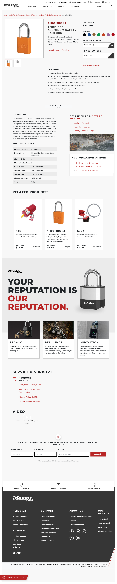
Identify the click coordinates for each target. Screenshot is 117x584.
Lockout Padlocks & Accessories (50, 15)
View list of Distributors (91, 65)
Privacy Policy (40, 564)
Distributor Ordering (17, 545)
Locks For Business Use (17, 15)
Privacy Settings (52, 564)
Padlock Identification (87, 163)
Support (47, 511)
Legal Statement (65, 564)
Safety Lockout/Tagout (85, 131)
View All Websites (105, 531)
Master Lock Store (20, 525)
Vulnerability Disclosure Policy (83, 564)
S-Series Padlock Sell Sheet (29, 397)
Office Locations (48, 541)
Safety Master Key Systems (30, 385)
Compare (36, 247)
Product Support (48, 516)
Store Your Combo (48, 533)
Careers (73, 521)
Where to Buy (18, 521)
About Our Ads (100, 564)
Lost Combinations (48, 525)
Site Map (103, 566)
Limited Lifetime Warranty (29, 401)
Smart (17, 553)
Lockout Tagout (31, 15)
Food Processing (82, 127)
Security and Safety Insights (81, 516)
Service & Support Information (58, 50)
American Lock (104, 523)
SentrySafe (102, 527)
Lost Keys (45, 521)
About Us (76, 511)
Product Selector (20, 516)
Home (5, 15)
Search (99, 6)
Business (19, 530)
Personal (20, 511)
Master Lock (103, 519)
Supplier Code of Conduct (89, 566)
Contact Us (45, 537)
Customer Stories (77, 525)
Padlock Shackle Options (88, 167)
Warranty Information (50, 529)
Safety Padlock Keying (87, 170)
